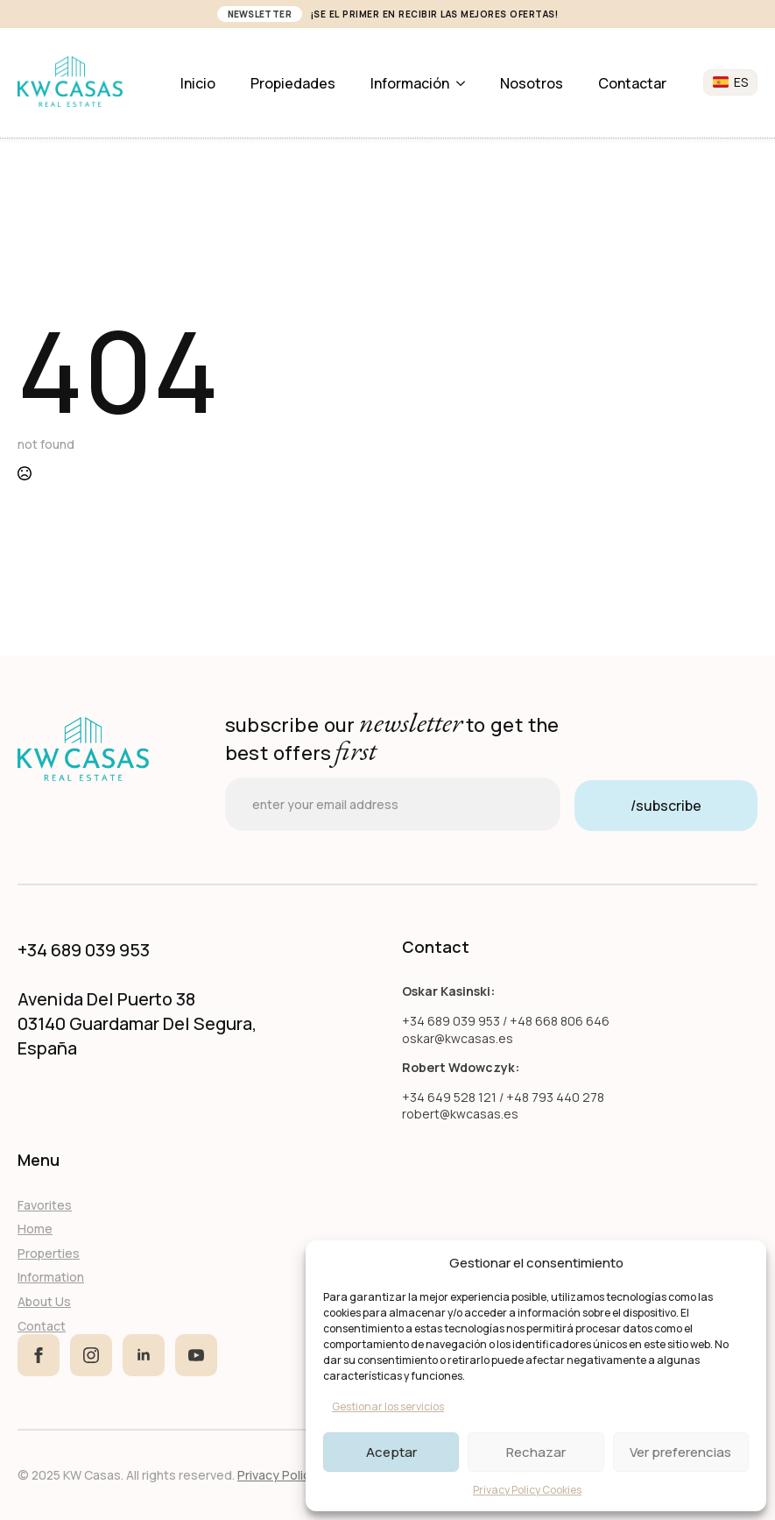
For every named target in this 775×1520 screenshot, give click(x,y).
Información (409, 83)
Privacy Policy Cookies (527, 1489)
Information (51, 1276)
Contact (42, 1326)
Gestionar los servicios (388, 1406)
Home (35, 1228)
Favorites (45, 1205)
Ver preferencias (680, 1452)
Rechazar (536, 1452)
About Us (44, 1301)
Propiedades (292, 83)
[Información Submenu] (466, 83)
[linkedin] (144, 1355)
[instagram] (91, 1355)
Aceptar (391, 1452)
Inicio (197, 83)
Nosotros (531, 83)
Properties (49, 1253)
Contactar (632, 83)
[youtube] (196, 1355)
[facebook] (39, 1355)
